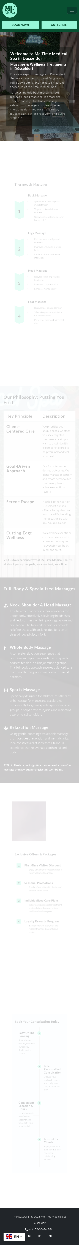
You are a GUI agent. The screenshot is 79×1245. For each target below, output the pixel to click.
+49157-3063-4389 (39, 1229)
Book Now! (20, 24)
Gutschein (59, 24)
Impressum (21, 1216)
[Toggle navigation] (72, 10)
